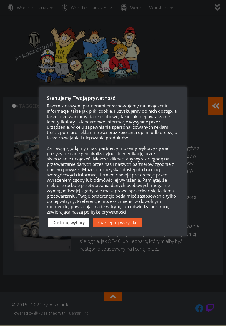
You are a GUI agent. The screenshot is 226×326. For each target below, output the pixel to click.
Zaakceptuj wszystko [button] (117, 222)
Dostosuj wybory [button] (68, 222)
